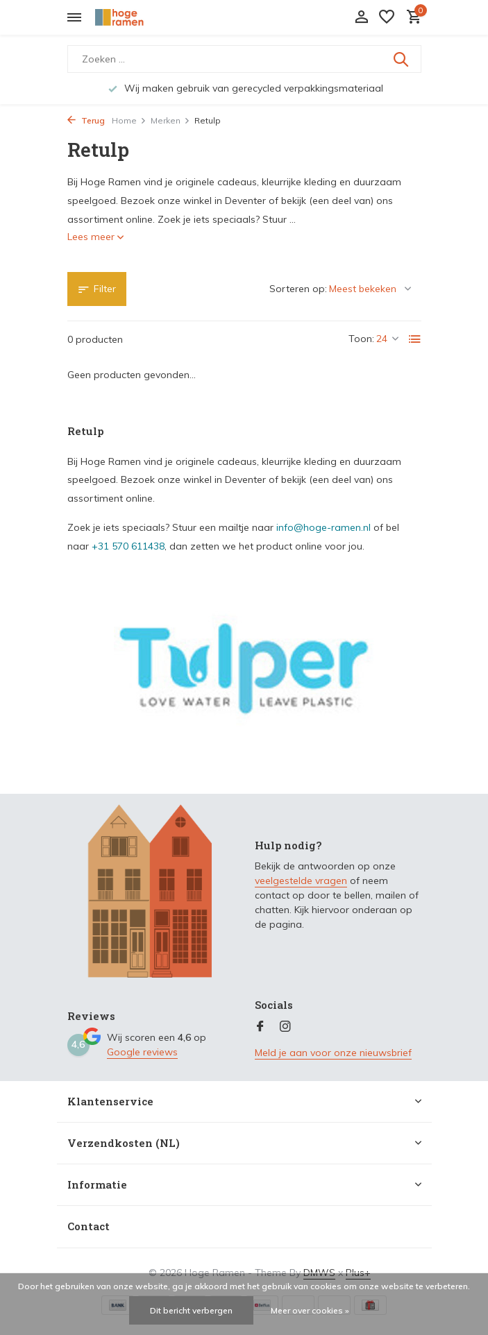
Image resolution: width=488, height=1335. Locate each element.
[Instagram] (285, 1027)
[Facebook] (260, 1027)
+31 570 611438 (128, 546)
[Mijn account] (361, 18)
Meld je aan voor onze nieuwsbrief (333, 1052)
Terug (86, 120)
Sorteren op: (298, 288)
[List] (415, 339)
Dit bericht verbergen (191, 1310)
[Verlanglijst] (386, 17)
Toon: (361, 338)
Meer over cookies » (310, 1310)
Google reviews (142, 1052)
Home (129, 120)
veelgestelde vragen (301, 880)
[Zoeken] (244, 59)
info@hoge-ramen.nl (323, 527)
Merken (170, 120)
